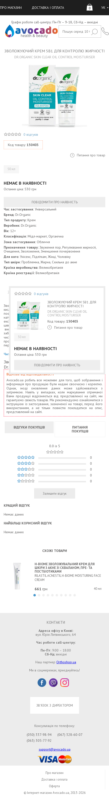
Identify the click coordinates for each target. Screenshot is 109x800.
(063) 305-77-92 (39, 740)
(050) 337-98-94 (39, 734)
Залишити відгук (54, 493)
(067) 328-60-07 (70, 734)
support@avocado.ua (54, 749)
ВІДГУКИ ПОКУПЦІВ (29, 427)
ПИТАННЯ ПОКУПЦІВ (80, 429)
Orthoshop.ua (66, 662)
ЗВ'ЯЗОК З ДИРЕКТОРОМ (54, 705)
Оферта (54, 786)
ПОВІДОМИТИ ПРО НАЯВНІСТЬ (55, 202)
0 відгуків (30, 134)
